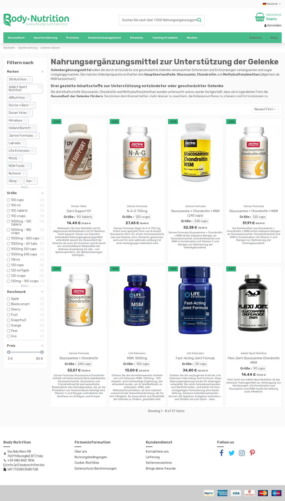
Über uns (81, 452)
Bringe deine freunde (161, 468)
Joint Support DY (78, 211)
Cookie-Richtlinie (87, 463)
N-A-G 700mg (137, 211)
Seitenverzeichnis (159, 463)
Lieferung (153, 457)
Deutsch (272, 3)
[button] (45, 37)
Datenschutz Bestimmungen (96, 468)
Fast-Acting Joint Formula (195, 358)
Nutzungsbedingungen (91, 457)
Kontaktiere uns (157, 452)
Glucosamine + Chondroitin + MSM (253, 211)
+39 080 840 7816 (21, 460)
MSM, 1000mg (137, 358)
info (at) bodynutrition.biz (26, 465)
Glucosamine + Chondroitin (78, 358)
